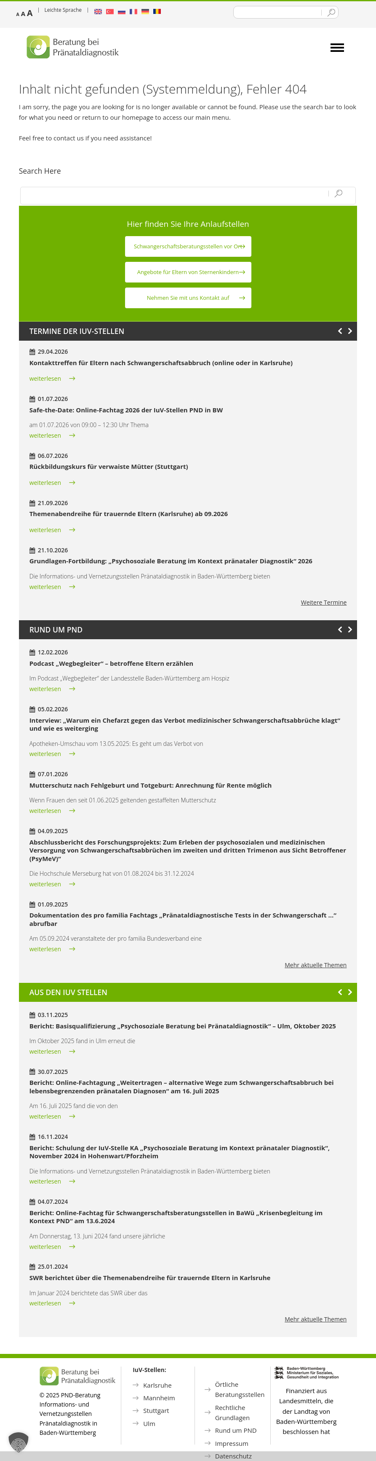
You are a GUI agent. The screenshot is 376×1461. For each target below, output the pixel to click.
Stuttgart (156, 1410)
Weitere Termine (324, 602)
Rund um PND (236, 1430)
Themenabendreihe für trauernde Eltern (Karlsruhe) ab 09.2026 (128, 513)
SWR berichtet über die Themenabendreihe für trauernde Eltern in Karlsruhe (150, 1277)
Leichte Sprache (63, 9)
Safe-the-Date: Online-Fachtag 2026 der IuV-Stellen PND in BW (126, 410)
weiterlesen (45, 378)
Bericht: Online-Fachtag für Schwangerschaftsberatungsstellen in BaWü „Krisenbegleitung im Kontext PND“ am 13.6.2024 (176, 1216)
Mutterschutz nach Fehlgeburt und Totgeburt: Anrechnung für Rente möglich (150, 785)
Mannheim (159, 1398)
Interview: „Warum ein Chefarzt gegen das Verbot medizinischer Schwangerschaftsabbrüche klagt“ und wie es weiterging (184, 724)
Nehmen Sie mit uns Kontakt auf (188, 297)
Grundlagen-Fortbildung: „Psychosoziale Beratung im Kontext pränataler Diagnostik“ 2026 (170, 561)
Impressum (231, 1443)
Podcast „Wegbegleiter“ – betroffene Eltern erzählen (111, 663)
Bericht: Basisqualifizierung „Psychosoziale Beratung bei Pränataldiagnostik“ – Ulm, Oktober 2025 (182, 1026)
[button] (18, 1442)
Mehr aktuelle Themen (316, 965)
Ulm (149, 1423)
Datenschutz (233, 1456)
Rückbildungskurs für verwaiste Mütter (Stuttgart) (108, 466)
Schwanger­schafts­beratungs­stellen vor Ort (188, 246)
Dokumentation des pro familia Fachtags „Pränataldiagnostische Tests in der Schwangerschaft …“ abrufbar (182, 919)
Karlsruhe (157, 1385)
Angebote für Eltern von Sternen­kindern (188, 272)
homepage (138, 117)
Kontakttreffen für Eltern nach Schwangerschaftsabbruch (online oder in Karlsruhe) (161, 362)
